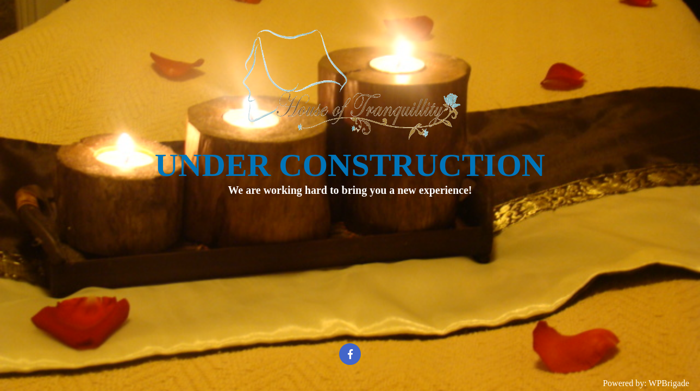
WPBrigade (668, 383)
